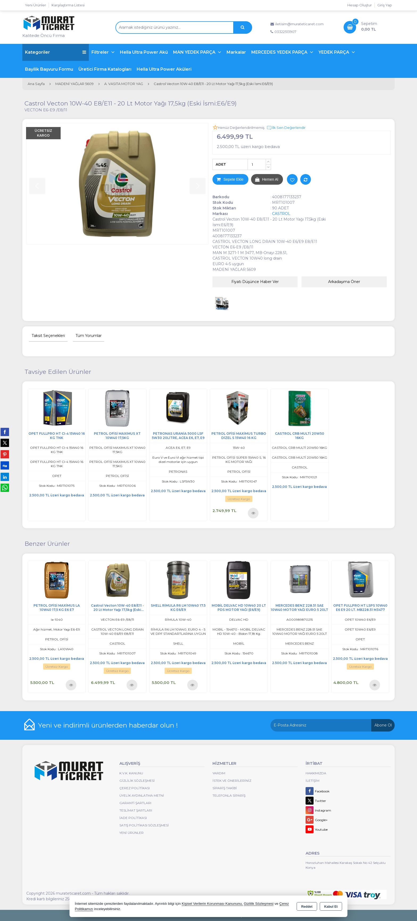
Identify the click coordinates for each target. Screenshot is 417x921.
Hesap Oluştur (359, 5)
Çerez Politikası (134, 788)
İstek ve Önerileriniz (231, 781)
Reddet (306, 907)
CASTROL (281, 213)
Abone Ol (383, 725)
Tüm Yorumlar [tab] (89, 335)
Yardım (218, 773)
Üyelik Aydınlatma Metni (141, 795)
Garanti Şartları (135, 803)
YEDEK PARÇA (334, 52)
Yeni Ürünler (131, 833)
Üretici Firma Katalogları (104, 69)
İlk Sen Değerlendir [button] (286, 127)
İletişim (312, 781)
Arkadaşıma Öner (344, 281)
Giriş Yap (384, 5)
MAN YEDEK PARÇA (194, 52)
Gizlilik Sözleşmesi (137, 781)
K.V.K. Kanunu (131, 773)
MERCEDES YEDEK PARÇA (279, 52)
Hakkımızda (316, 773)
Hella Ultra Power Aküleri (164, 69)
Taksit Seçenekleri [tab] (48, 335)
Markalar (236, 52)
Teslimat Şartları (135, 810)
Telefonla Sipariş (228, 795)
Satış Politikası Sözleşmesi (144, 825)
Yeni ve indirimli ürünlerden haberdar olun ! (108, 725)
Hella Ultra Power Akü (144, 52)
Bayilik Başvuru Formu (49, 69)
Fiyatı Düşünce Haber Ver (255, 281)
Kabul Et (331, 907)
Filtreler (100, 52)
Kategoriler (55, 52)
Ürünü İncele (253, 513)
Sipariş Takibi (224, 788)
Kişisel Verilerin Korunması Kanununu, (212, 904)
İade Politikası (133, 818)
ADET (221, 164)
